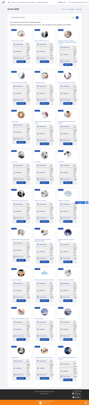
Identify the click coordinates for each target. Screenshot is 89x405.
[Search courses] (73, 17)
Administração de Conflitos (18, 40)
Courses (64, 9)
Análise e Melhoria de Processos (42, 40)
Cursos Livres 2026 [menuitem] (21, 2)
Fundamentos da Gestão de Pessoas (20, 200)
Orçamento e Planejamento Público (66, 280)
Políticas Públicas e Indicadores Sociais (20, 318)
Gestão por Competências (41, 200)
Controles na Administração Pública (19, 82)
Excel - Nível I (14, 162)
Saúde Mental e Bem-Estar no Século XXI (44, 357)
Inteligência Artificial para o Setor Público (20, 239)
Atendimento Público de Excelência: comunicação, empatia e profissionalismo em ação (67, 42)
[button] (62, 2)
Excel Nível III (61, 162)
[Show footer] (86, 403)
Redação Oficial (15, 357)
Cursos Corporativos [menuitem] (30, 2)
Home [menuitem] (9, 2)
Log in (87, 2)
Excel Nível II (37, 162)
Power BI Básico (62, 318)
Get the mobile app (44, 393)
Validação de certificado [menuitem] (42, 2)
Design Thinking (15, 121)
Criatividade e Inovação (40, 82)
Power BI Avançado (39, 318)
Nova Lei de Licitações (16, 280)
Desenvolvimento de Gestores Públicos (67, 82)
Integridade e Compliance (63, 200)
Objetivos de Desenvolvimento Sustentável (44, 280)
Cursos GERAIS (70, 9)
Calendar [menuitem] (14, 2)
